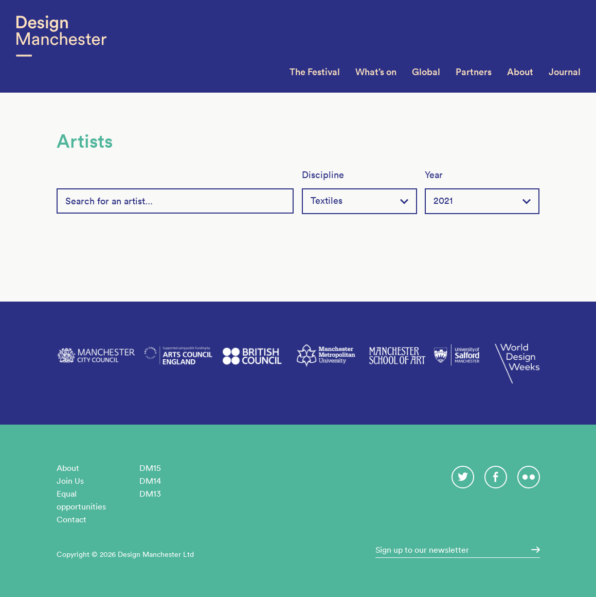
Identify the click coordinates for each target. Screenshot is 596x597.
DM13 (150, 493)
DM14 (150, 481)
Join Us (70, 481)
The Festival (315, 72)
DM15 (150, 468)
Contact (71, 519)
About (520, 72)
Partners (474, 72)
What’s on (375, 72)
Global (426, 72)
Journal (565, 72)
